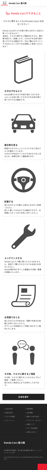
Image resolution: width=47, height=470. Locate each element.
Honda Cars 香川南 (18, 3)
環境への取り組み (33, 416)
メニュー (43, 3)
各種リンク (30, 424)
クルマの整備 (10, 416)
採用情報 (30, 409)
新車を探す (9, 412)
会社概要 (30, 412)
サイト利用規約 (32, 428)
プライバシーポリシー (34, 420)
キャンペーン (10, 420)
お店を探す (23, 397)
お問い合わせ (31, 432)
